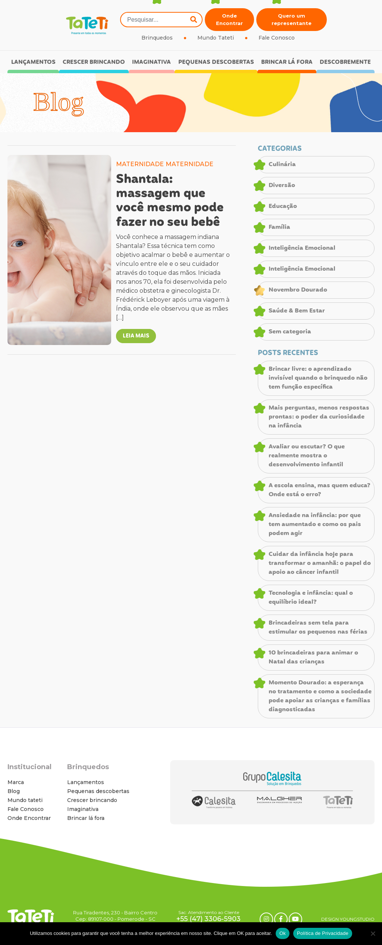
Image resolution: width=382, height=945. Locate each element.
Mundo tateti (25, 800)
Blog (13, 791)
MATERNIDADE (140, 164)
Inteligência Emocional (302, 248)
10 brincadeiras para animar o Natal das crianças (313, 657)
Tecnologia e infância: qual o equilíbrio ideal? (311, 597)
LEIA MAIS (136, 336)
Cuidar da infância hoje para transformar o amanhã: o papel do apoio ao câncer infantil (320, 563)
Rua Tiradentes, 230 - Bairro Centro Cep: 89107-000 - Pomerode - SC (115, 916)
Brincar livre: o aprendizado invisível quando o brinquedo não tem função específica (318, 378)
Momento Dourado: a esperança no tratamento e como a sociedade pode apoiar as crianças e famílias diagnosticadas (320, 696)
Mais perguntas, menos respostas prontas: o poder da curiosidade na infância (319, 417)
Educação (283, 206)
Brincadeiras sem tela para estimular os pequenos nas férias (318, 627)
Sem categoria (290, 332)
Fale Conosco (277, 37)
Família (279, 227)
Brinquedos (157, 37)
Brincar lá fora (287, 62)
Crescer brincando (94, 62)
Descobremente (345, 62)
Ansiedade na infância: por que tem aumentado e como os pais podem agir (315, 525)
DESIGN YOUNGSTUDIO (348, 919)
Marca (15, 782)
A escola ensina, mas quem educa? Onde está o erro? (319, 490)
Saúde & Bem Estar (297, 311)
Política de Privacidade (322, 933)
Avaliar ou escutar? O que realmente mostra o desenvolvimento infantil (307, 456)
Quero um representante (291, 19)
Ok (282, 933)
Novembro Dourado (298, 290)
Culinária (282, 165)
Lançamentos (33, 62)
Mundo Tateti (215, 37)
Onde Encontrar (229, 19)
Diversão (282, 186)
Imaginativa (151, 62)
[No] (372, 933)
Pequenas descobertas (216, 62)
